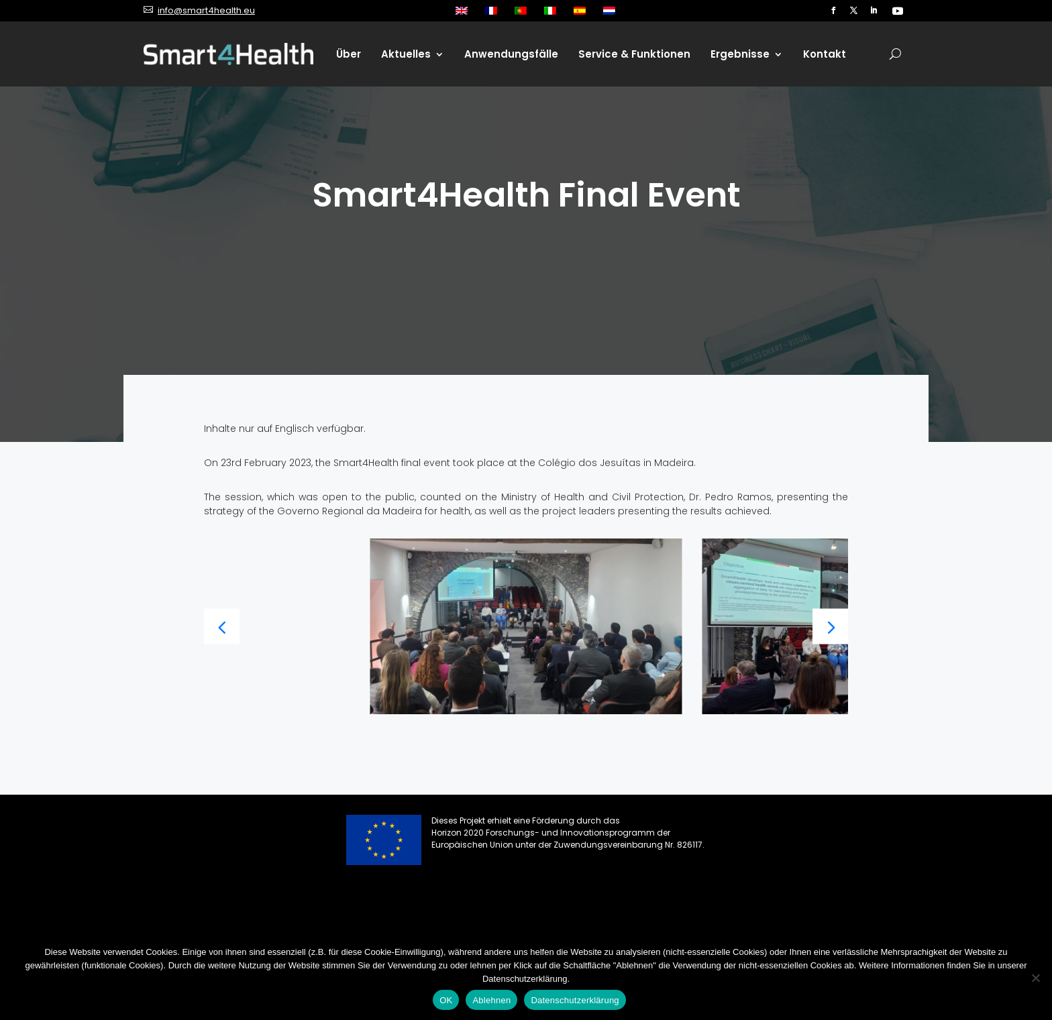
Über (348, 54)
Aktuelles (406, 54)
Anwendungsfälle (511, 54)
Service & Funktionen (634, 54)
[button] (830, 626)
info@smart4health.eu (206, 10)
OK (445, 1000)
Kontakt (824, 54)
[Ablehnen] (1035, 977)
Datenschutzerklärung (575, 1000)
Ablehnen (491, 1000)
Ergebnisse (740, 54)
